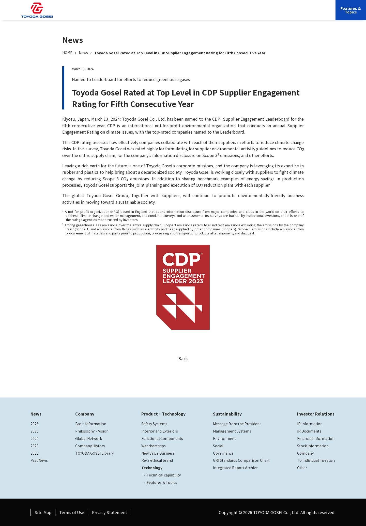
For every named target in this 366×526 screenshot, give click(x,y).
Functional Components (162, 438)
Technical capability (164, 474)
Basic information (90, 423)
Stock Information (313, 445)
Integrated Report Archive (235, 467)
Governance (223, 453)
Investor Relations (258, 14)
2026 (34, 423)
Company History (90, 445)
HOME (67, 52)
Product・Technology (163, 414)
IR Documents (309, 431)
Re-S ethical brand (157, 460)
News (83, 52)
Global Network (88, 438)
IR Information (310, 423)
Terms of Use (71, 512)
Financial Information (315, 438)
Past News (39, 460)
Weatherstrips (153, 445)
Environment (224, 438)
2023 (34, 445)
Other (302, 467)
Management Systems (232, 431)
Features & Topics (162, 482)
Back (183, 358)
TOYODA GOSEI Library (94, 453)
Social (218, 445)
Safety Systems (154, 423)
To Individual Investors (316, 460)
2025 (34, 431)
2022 (34, 453)
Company (148, 14)
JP (282, 14)
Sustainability (223, 14)
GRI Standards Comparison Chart (241, 460)
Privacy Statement (109, 512)
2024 (34, 438)
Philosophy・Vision (92, 431)
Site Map (43, 512)
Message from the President (237, 423)
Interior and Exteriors (159, 431)
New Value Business (158, 453)
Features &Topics (351, 10)
